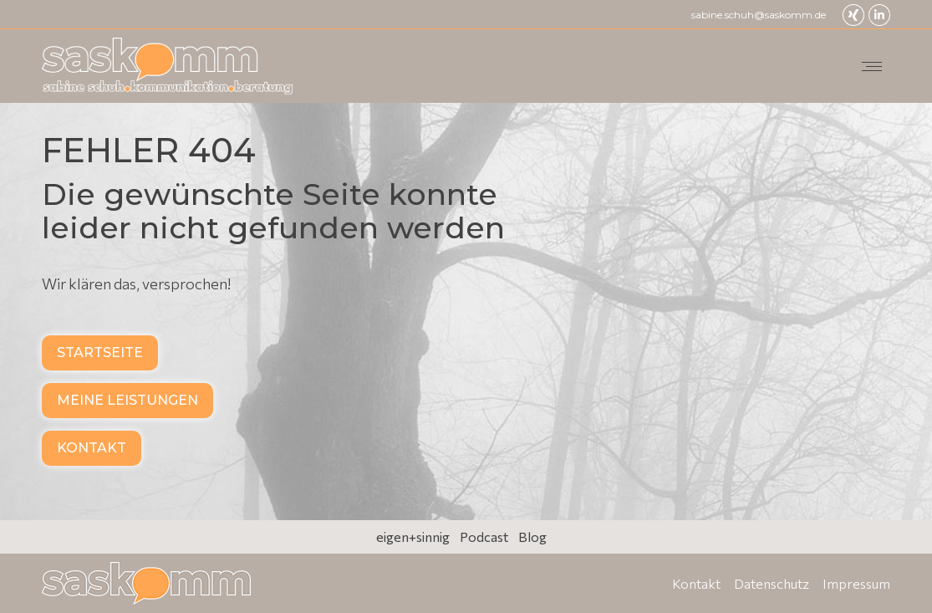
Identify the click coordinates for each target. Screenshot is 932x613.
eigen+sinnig (413, 536)
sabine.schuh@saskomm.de (758, 14)
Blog (532, 536)
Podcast (484, 536)
